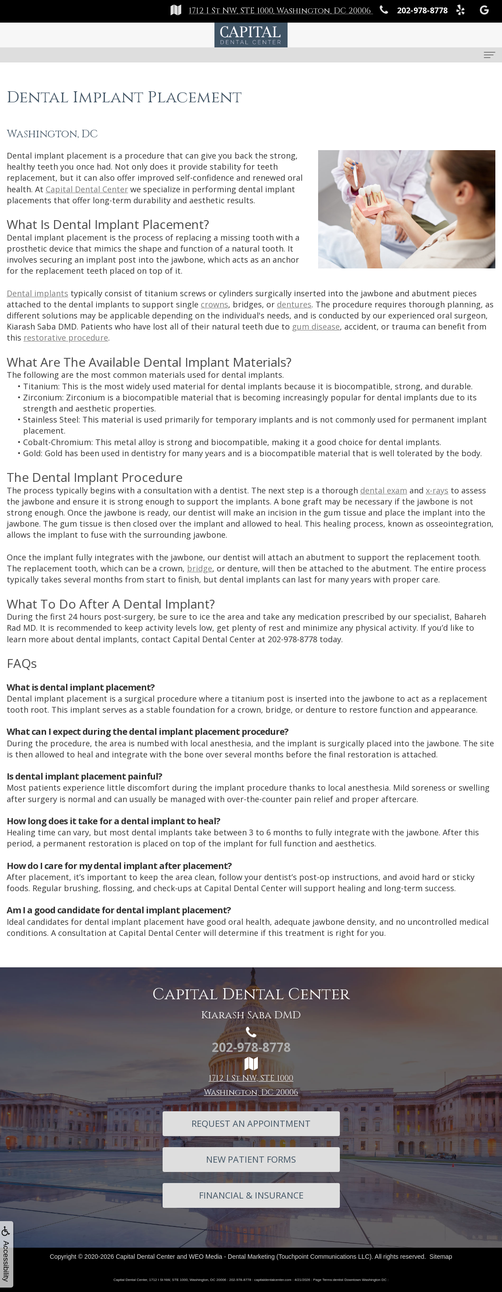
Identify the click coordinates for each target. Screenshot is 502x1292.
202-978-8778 (292, 639)
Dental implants (37, 293)
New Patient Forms (251, 1159)
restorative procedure (65, 337)
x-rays (437, 490)
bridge (199, 568)
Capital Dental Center (87, 189)
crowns (214, 304)
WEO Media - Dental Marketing (232, 1256)
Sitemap (440, 1256)
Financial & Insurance (251, 1195)
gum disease (316, 326)
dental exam (383, 490)
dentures (294, 304)
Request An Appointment (251, 1123)
